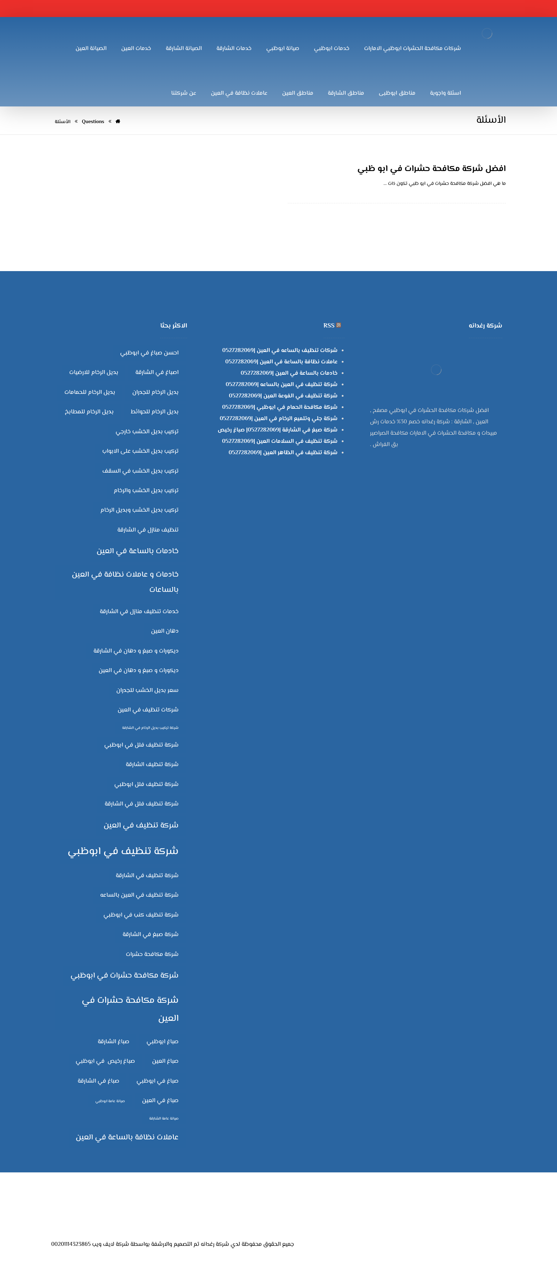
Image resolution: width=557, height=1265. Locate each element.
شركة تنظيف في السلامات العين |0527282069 (280, 441)
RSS (329, 326)
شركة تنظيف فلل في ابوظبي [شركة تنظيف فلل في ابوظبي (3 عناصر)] (141, 745)
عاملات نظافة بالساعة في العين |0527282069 (281, 362)
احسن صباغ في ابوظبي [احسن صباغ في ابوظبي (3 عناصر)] (149, 353)
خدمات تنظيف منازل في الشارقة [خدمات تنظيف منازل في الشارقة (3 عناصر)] (139, 611)
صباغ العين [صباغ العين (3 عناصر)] (165, 1061)
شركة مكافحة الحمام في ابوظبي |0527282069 (279, 407)
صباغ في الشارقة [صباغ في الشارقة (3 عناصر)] (98, 1081)
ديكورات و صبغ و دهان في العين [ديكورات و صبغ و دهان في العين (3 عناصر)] (139, 670)
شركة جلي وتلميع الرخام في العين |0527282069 (278, 418)
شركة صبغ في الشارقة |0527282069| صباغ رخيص (278, 430)
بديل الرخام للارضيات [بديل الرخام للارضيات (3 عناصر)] (93, 372)
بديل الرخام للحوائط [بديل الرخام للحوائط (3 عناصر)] (155, 412)
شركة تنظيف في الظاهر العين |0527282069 (283, 453)
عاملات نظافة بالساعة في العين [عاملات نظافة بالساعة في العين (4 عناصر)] (127, 1138)
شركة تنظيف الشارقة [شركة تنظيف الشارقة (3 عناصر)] (152, 764)
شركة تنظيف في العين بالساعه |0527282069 (281, 384)
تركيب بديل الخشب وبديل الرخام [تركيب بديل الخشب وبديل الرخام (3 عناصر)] (140, 510)
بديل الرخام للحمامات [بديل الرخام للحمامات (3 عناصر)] (89, 392)
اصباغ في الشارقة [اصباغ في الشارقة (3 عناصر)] (157, 372)
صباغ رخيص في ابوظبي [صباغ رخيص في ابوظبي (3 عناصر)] (105, 1061)
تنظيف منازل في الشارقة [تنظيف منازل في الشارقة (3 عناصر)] (148, 530)
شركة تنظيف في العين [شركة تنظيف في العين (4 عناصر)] (140, 826)
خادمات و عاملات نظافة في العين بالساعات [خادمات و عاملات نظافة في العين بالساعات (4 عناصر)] (125, 582)
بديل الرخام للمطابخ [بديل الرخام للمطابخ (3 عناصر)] (89, 412)
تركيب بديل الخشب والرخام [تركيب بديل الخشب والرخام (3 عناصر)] (146, 490)
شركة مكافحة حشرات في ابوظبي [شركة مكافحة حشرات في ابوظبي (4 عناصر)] (124, 976)
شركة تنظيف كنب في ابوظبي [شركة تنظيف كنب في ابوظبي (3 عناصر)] (141, 915)
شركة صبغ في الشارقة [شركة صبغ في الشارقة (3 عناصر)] (151, 934)
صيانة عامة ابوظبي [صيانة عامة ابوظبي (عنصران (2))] (110, 1101)
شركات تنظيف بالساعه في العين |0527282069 (280, 350)
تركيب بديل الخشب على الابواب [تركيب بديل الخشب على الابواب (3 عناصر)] (140, 451)
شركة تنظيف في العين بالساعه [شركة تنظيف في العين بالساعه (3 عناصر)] (139, 895)
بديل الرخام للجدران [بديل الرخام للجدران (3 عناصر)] (155, 392)
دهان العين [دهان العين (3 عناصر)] (165, 631)
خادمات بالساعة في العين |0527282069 (289, 373)
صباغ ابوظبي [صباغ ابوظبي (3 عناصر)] (162, 1041)
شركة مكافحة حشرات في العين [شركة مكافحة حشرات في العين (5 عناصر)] (130, 1010)
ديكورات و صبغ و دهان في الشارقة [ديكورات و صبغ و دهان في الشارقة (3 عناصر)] (136, 651)
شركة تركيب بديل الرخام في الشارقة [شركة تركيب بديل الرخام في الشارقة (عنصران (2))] (150, 728)
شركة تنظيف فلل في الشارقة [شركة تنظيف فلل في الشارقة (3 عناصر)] (141, 804)
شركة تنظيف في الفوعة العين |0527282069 (283, 396)
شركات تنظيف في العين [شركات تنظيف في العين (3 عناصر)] (148, 710)
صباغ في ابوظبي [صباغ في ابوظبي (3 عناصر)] (157, 1081)
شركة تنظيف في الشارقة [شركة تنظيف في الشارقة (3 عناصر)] (147, 875)
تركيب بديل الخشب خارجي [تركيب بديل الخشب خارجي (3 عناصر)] (147, 431)
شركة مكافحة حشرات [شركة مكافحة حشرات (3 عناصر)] (152, 954)
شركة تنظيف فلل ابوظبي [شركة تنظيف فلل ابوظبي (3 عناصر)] (146, 784)
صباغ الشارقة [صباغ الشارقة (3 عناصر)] (113, 1041)
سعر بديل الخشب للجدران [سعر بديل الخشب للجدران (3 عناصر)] (147, 690)
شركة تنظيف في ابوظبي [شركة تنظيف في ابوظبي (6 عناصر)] (123, 851)
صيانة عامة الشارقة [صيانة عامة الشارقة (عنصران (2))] (164, 1119)
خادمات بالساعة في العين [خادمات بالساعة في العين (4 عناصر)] (138, 551)
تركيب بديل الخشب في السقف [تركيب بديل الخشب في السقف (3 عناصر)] (140, 471)
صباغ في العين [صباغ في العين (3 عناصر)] (160, 1100)
